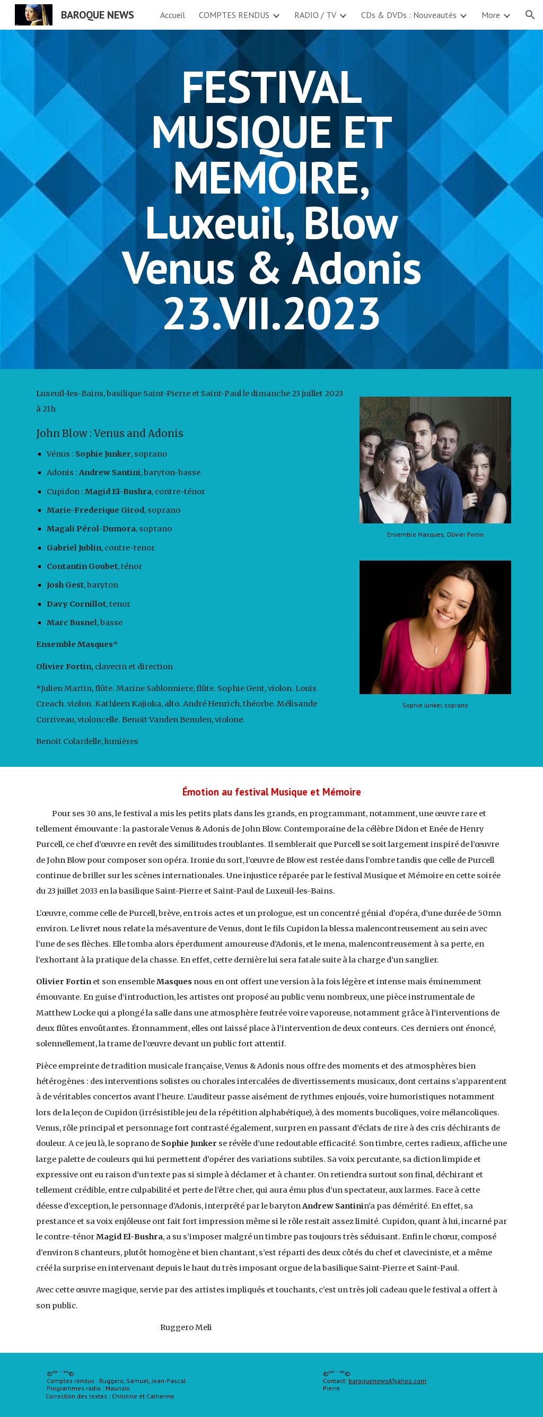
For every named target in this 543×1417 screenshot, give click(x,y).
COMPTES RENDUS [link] (234, 15)
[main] (271, 199)
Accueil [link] (172, 15)
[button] (530, 15)
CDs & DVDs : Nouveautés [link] (409, 15)
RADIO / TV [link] (315, 15)
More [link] (490, 15)
